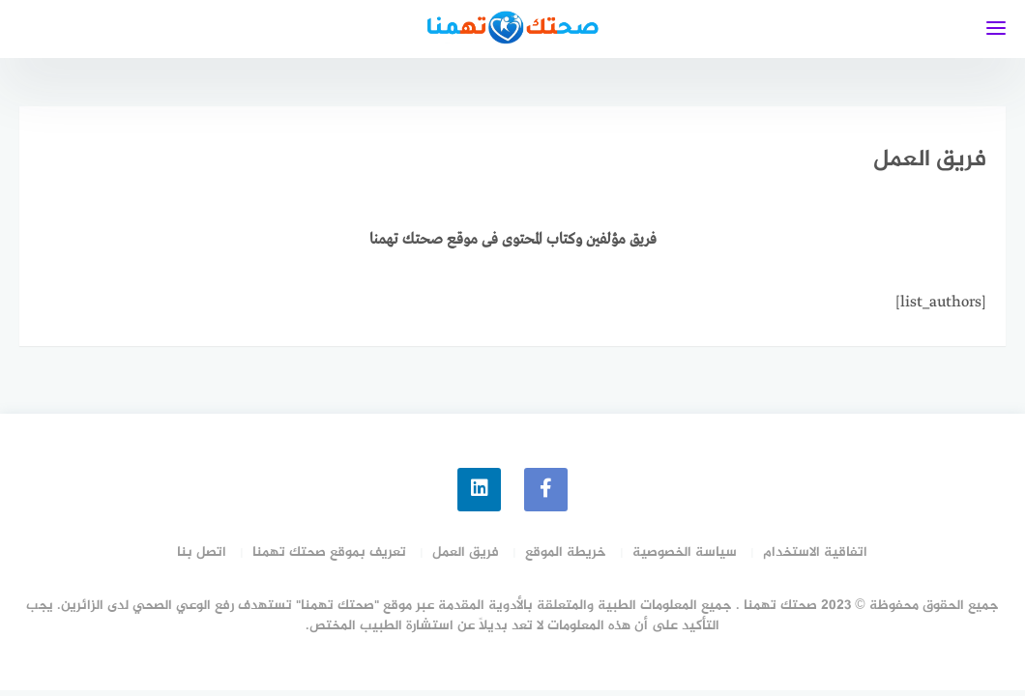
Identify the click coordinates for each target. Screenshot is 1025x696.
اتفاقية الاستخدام (815, 552)
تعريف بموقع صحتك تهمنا (329, 552)
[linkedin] (479, 489)
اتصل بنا (201, 552)
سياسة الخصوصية (684, 552)
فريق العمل (465, 552)
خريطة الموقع (565, 552)
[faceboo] (546, 489)
